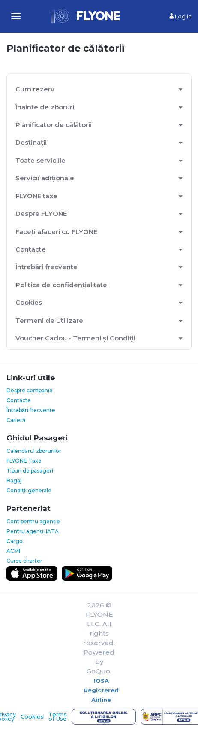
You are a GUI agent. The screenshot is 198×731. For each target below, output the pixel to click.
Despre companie (29, 390)
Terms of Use (57, 716)
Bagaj (13, 480)
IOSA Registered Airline (101, 690)
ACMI (13, 551)
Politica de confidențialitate (61, 285)
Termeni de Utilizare (49, 320)
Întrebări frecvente (46, 267)
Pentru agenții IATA (32, 531)
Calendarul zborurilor (33, 451)
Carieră (15, 420)
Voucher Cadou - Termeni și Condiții (75, 338)
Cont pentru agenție (33, 521)
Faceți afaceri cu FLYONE (56, 231)
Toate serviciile (40, 160)
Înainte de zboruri (44, 107)
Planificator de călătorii (53, 125)
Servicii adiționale (44, 178)
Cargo (14, 541)
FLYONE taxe (36, 196)
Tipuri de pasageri (29, 470)
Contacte (30, 249)
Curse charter (24, 561)
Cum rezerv (34, 89)
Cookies (28, 302)
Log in (180, 16)
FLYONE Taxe (24, 461)
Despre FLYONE (41, 213)
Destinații (31, 142)
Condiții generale (28, 490)
